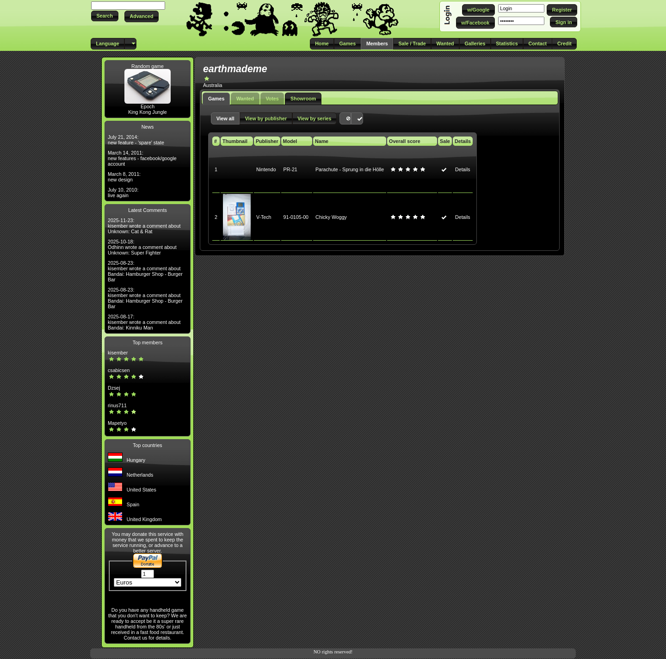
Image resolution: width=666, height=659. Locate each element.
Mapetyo (117, 423)
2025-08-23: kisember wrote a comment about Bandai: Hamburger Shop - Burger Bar (145, 271)
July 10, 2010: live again (123, 192)
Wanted (245, 98)
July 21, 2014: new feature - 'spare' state (136, 139)
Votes (271, 98)
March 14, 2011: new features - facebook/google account (142, 158)
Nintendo (266, 169)
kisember (118, 352)
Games (216, 98)
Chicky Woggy (331, 217)
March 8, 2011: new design (124, 176)
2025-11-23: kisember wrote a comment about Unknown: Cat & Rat (144, 226)
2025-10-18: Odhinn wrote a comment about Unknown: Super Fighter (142, 247)
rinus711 (117, 405)
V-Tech (263, 217)
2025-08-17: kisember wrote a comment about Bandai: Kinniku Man (144, 322)
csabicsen (119, 370)
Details (462, 169)
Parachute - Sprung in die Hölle (349, 169)
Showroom (303, 98)
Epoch (147, 106)
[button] (104, 16)
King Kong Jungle (147, 112)
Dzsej (114, 388)
